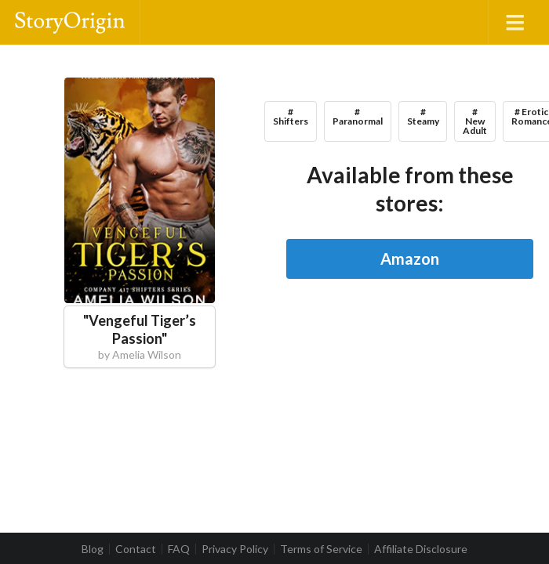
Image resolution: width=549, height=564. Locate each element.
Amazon (409, 258)
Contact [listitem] (135, 549)
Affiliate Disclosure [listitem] (420, 549)
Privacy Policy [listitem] (235, 549)
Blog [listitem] (93, 549)
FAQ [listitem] (179, 549)
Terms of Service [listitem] (321, 549)
